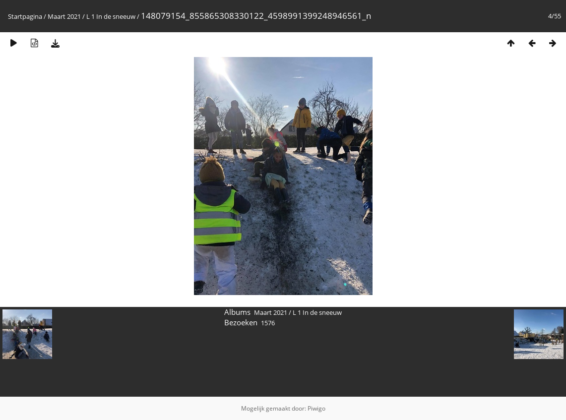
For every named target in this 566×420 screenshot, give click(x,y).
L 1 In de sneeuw (110, 16)
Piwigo (316, 408)
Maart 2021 (64, 16)
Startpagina (25, 16)
